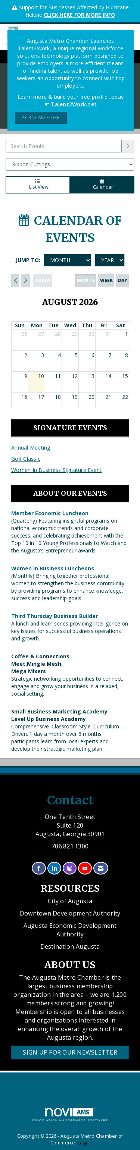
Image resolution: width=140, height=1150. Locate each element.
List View (38, 184)
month (86, 280)
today (43, 280)
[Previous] (15, 280)
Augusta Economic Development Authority (70, 929)
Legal (84, 1143)
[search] (128, 146)
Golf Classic (25, 458)
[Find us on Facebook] (39, 868)
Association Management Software (70, 1115)
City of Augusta (70, 901)
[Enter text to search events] (64, 146)
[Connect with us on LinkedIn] (54, 868)
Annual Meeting (30, 447)
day (122, 280)
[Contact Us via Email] (100, 868)
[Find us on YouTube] (85, 868)
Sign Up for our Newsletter (70, 1052)
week (106, 280)
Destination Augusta (70, 946)
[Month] (67, 260)
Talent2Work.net (74, 104)
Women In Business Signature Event (56, 469)
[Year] (110, 260)
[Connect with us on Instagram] (70, 868)
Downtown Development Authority (70, 913)
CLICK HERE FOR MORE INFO (79, 14)
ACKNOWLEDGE (41, 117)
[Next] (25, 280)
